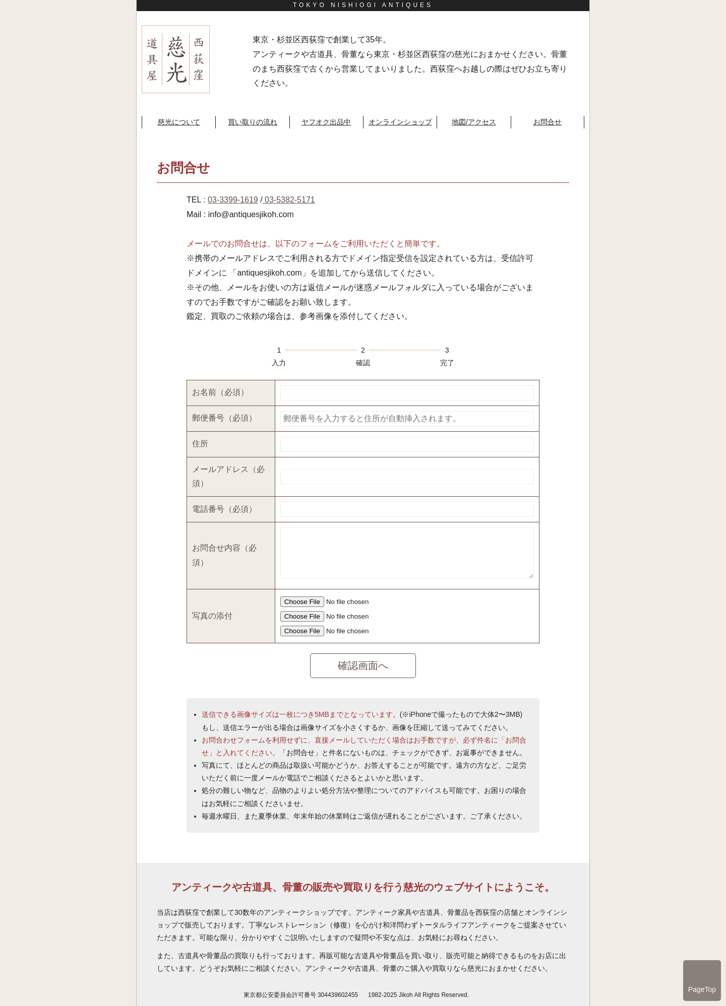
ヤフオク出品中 (326, 122)
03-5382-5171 (289, 199)
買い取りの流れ (252, 122)
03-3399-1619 (233, 199)
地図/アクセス (474, 122)
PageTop (702, 989)
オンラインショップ (400, 122)
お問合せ (547, 122)
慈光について (179, 122)
